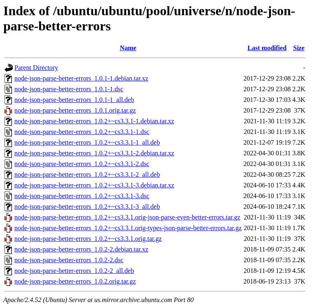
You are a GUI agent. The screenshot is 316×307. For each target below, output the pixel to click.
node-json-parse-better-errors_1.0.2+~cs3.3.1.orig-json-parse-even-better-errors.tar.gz (127, 217)
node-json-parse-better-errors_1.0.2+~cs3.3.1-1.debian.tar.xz (94, 121)
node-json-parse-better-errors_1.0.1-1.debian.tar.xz (81, 78)
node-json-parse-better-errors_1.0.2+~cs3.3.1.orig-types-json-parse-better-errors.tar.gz (128, 227)
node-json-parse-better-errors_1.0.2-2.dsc (68, 259)
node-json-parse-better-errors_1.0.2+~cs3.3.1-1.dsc (81, 131)
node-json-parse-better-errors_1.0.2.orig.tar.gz (75, 281)
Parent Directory (36, 67)
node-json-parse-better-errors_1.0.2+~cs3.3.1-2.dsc (81, 163)
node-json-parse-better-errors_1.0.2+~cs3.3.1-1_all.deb (87, 142)
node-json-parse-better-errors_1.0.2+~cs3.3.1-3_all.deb (87, 206)
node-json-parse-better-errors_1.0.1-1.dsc (68, 88)
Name (128, 47)
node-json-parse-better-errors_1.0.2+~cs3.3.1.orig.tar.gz (88, 238)
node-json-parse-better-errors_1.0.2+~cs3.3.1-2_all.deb (87, 174)
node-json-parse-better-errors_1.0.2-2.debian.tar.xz (81, 249)
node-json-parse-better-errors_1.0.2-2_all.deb (74, 270)
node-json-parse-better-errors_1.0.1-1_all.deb (74, 99)
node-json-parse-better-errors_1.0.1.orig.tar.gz (75, 110)
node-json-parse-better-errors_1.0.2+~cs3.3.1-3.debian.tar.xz (94, 185)
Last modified (267, 47)
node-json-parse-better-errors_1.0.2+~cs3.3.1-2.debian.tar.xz (94, 153)
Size (299, 47)
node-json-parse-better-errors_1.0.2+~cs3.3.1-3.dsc (81, 195)
